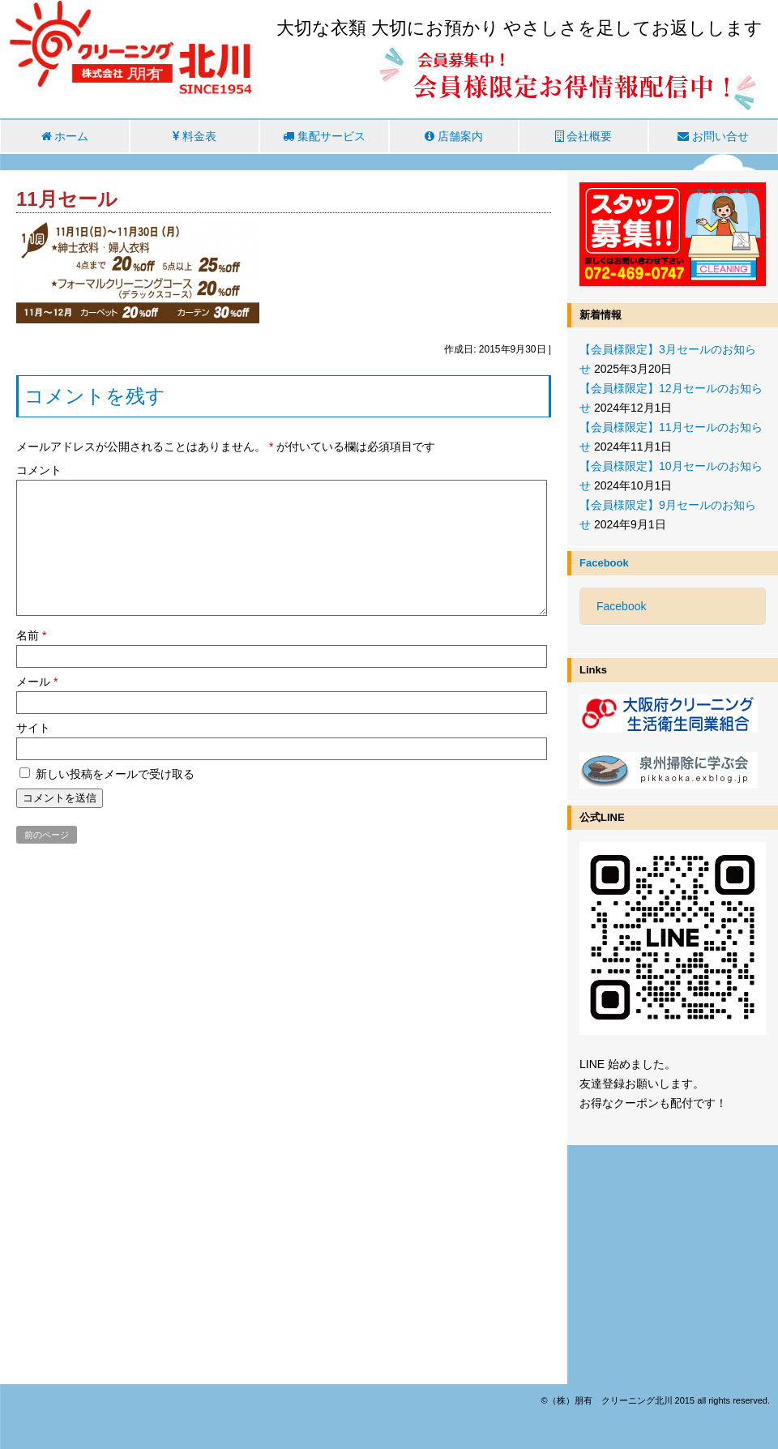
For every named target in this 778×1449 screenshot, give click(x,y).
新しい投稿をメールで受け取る (115, 773)
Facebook (604, 563)
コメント (39, 470)
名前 (31, 635)
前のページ (46, 835)
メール (37, 681)
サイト (33, 727)
